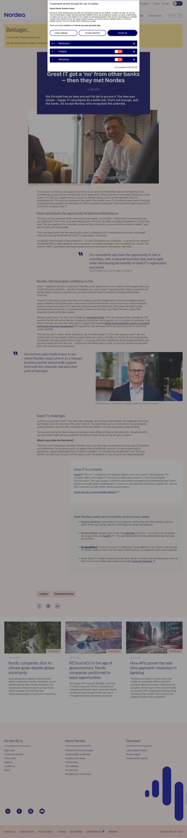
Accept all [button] (122, 33)
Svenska (65, 8)
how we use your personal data (87, 25)
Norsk (58, 8)
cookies (67, 25)
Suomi (72, 8)
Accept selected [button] (92, 33)
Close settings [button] (61, 33)
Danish (53, 8)
